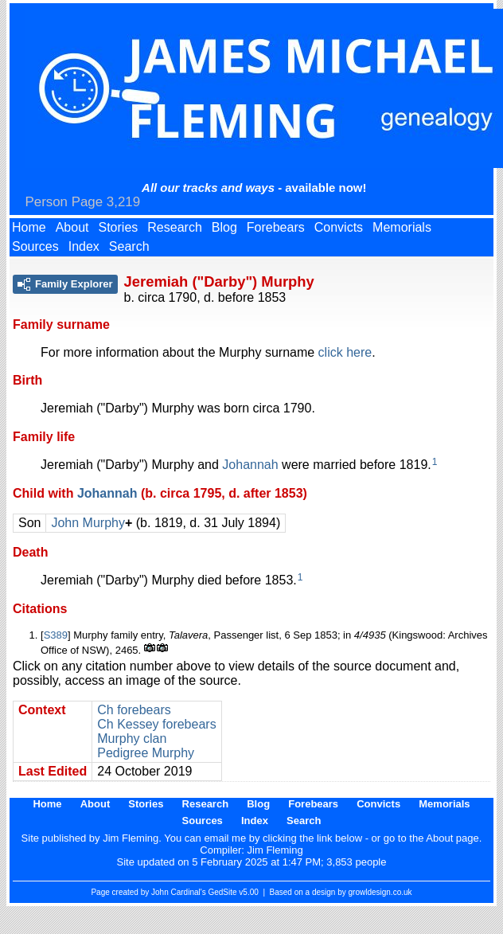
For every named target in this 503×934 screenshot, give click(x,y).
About (72, 227)
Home (29, 227)
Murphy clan (131, 738)
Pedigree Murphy (145, 753)
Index (83, 246)
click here (345, 352)
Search (129, 246)
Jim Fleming (275, 850)
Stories (118, 227)
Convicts (338, 227)
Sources (35, 246)
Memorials (401, 227)
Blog (224, 227)
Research (174, 227)
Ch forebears (134, 710)
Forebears (276, 227)
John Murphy (88, 523)
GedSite (222, 892)
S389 (56, 635)
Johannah (250, 464)
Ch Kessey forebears (156, 724)
